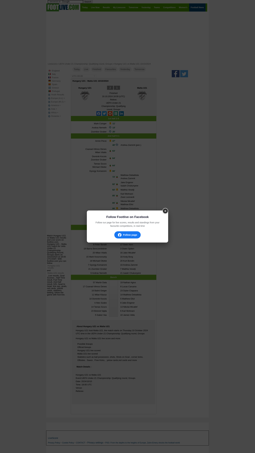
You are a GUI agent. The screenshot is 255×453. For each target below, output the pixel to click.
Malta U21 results (55, 273)
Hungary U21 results (53, 266)
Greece (55, 88)
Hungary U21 (84, 88)
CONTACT (80, 443)
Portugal (56, 91)
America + (54, 105)
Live (86, 69)
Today (77, 69)
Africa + (52, 112)
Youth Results (55, 94)
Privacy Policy (54, 443)
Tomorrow (139, 69)
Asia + (52, 109)
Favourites (110, 69)
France (55, 77)
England (56, 70)
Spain (54, 84)
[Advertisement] (127, 37)
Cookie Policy (68, 443)
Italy (54, 74)
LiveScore (53, 438)
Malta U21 (142, 88)
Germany (56, 81)
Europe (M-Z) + (56, 102)
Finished (97, 69)
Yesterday (125, 69)
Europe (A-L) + (56, 98)
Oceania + (54, 116)
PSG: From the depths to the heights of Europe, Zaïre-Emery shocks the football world (142, 443)
